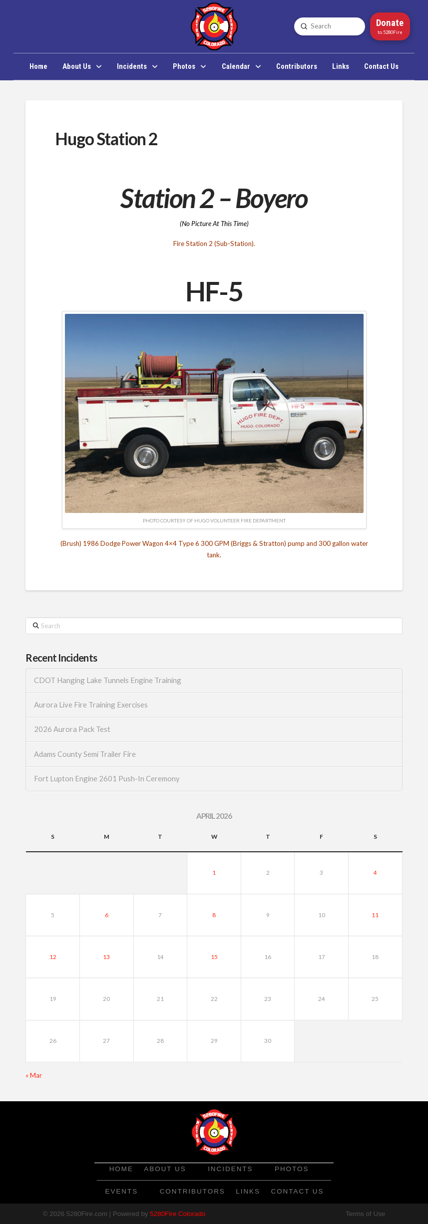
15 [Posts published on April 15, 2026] (214, 957)
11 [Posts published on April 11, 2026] (375, 915)
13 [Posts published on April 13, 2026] (106, 957)
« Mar (33, 1075)
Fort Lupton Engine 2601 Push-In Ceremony (107, 778)
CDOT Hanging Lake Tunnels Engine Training (107, 680)
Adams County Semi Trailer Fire (85, 754)
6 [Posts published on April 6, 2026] (106, 915)
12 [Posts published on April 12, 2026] (52, 957)
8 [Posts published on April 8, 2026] (214, 915)
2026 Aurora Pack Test (72, 729)
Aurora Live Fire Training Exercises (91, 705)
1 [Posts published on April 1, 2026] (214, 872)
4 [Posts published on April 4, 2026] (375, 872)
